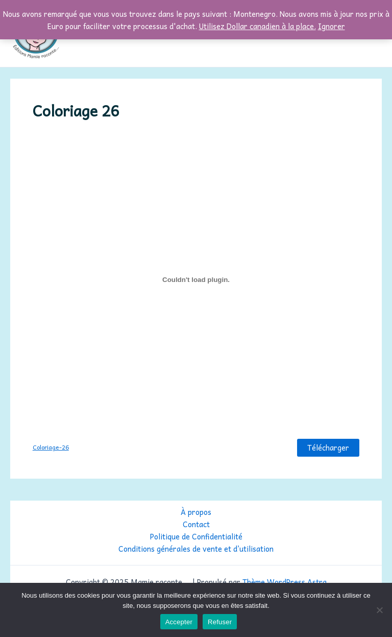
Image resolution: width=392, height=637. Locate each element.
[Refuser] (379, 610)
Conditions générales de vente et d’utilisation (196, 548)
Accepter (178, 622)
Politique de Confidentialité (196, 536)
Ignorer (331, 26)
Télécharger (328, 447)
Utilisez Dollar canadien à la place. (257, 26)
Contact (196, 524)
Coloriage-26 (51, 447)
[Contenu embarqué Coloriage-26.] (196, 279)
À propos (196, 512)
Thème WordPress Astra (284, 582)
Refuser (220, 622)
